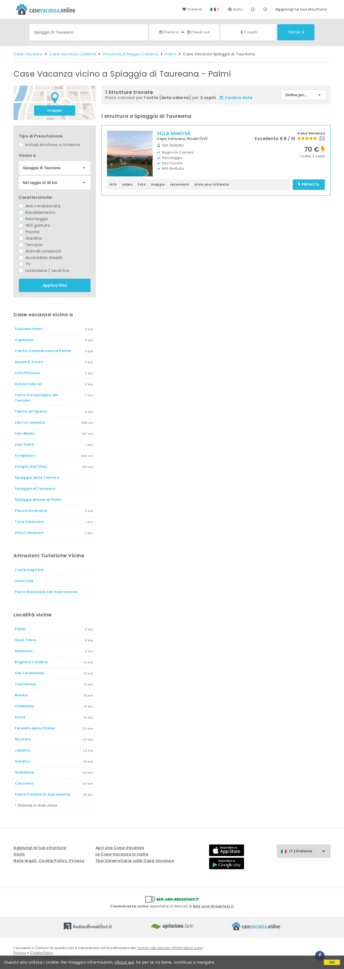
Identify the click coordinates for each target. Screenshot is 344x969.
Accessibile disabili (40, 257)
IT (218, 9)
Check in (169, 32)
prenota (309, 184)
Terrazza (31, 244)
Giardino (30, 238)
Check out (198, 32)
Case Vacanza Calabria (72, 54)
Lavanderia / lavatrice (44, 270)
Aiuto (235, 9)
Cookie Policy (41, 952)
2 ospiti (248, 32)
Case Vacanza (27, 54)
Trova (296, 32)
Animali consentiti (40, 251)
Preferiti (192, 9)
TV (25, 264)
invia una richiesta (212, 184)
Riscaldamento (37, 212)
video (127, 184)
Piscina (29, 232)
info (113, 184)
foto (142, 184)
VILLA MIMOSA (174, 133)
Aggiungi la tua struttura (301, 9)
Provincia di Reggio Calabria (130, 54)
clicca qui (124, 962)
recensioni (179, 184)
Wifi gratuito (34, 225)
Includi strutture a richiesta (49, 144)
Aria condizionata (39, 206)
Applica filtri (54, 285)
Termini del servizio (153, 948)
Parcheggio (33, 219)
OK (332, 962)
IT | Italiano (309, 851)
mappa (54, 110)
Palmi (170, 54)
